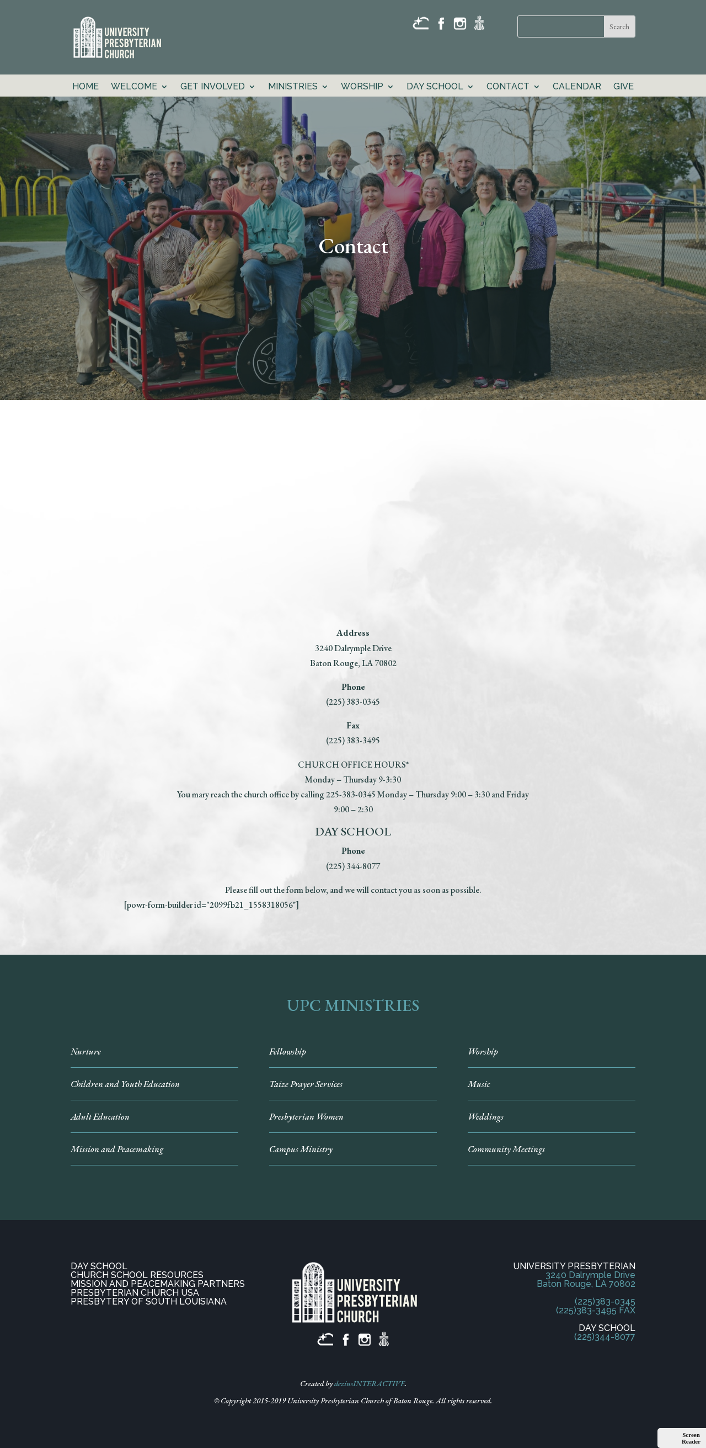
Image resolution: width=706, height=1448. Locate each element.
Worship (362, 87)
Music (479, 1084)
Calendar (577, 87)
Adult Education (100, 1116)
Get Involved (212, 87)
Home (85, 87)
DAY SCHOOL (99, 1266)
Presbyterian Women (306, 1116)
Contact (508, 87)
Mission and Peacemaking (117, 1149)
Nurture (86, 1051)
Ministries (293, 87)
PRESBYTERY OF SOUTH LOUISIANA (149, 1301)
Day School (435, 87)
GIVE (623, 87)
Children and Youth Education (125, 1084)
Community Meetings (506, 1149)
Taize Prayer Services (306, 1084)
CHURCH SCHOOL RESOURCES (137, 1275)
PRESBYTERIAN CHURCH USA (135, 1292)
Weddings (486, 1116)
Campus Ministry (301, 1149)
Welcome (134, 87)
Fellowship (287, 1051)
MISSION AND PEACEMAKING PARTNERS (158, 1284)
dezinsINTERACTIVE (369, 1383)
